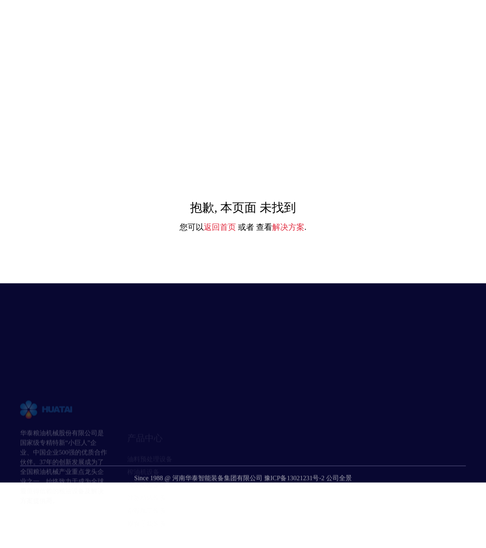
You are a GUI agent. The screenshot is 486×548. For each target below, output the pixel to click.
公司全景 (339, 491)
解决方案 (288, 227)
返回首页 (220, 227)
